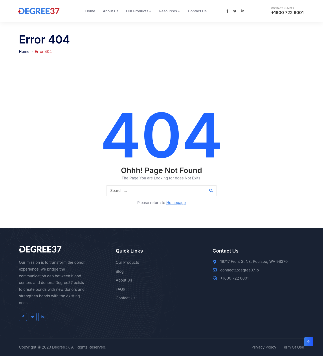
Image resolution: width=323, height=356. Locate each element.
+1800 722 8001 (287, 12)
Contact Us (197, 11)
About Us (111, 11)
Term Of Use (293, 347)
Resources (168, 11)
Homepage (176, 203)
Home (90, 11)
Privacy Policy (263, 347)
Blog (120, 271)
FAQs (120, 289)
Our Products (137, 11)
